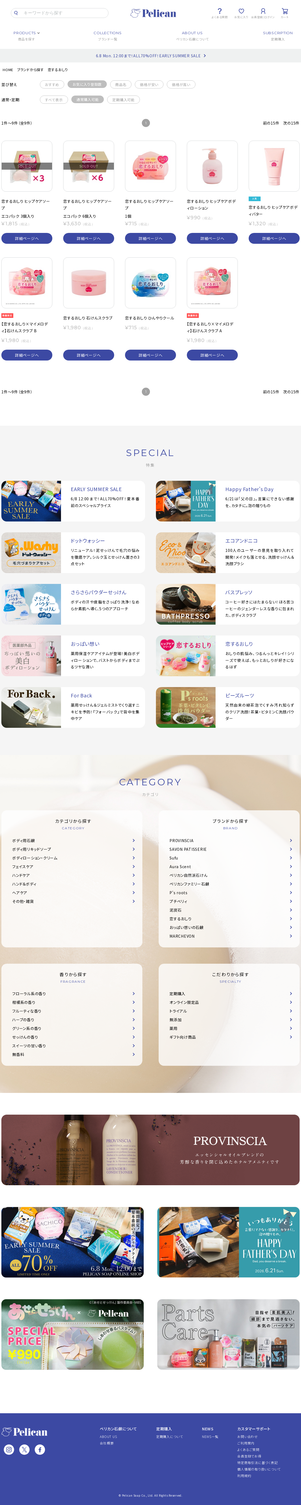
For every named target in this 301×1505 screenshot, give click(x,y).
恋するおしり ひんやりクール (149, 318)
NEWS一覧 (210, 1436)
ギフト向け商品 (182, 1037)
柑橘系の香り (24, 1002)
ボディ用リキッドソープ (31, 849)
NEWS (208, 1428)
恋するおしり (58, 69)
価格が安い (149, 84)
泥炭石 (175, 910)
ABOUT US (108, 1436)
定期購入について (169, 1436)
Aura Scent (180, 866)
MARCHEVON (182, 936)
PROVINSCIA (181, 840)
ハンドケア (21, 875)
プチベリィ (178, 901)
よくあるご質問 (248, 1449)
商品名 (120, 84)
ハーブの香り (23, 1020)
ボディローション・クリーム (34, 858)
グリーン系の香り (26, 1028)
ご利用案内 (245, 1443)
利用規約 (244, 1475)
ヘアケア (19, 892)
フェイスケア (23, 866)
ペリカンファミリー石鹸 (189, 884)
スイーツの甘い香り (29, 1046)
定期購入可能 (123, 99)
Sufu (173, 858)
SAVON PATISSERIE (188, 849)
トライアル (178, 1011)
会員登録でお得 (249, 1456)
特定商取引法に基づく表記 (257, 1462)
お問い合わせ (247, 1436)
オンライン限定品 (184, 1002)
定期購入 (177, 993)
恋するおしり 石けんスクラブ (88, 318)
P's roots (178, 892)
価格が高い (181, 84)
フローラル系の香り (29, 993)
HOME (8, 69)
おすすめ (52, 84)
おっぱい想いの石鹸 (186, 927)
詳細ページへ (27, 238)
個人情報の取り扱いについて (259, 1469)
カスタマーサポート (254, 1428)
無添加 (175, 1020)
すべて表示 (54, 99)
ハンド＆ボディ (24, 884)
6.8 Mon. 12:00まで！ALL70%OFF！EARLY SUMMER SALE (148, 56)
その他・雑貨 (23, 901)
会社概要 (107, 1443)
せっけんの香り (25, 1037)
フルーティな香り (26, 1011)
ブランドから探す (30, 69)
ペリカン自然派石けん (188, 875)
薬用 (173, 1028)
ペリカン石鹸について (118, 1428)
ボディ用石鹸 (23, 840)
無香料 (18, 1054)
